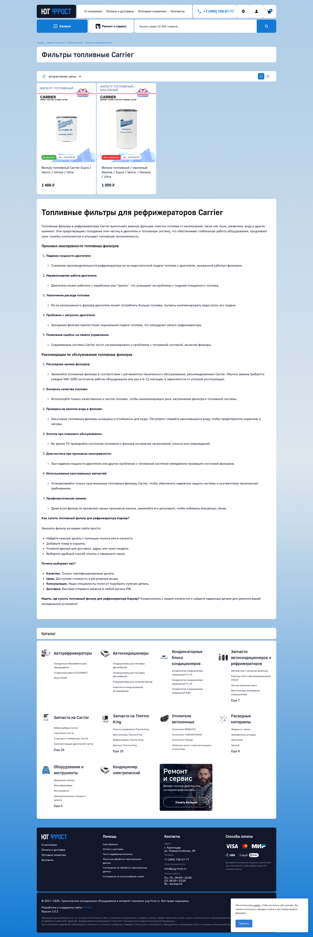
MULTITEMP (60, 677)
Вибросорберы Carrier (66, 727)
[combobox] (196, 26)
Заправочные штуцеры (243, 734)
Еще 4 (58, 805)
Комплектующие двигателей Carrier (74, 743)
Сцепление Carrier (64, 733)
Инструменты (61, 790)
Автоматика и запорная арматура (249, 670)
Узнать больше (186, 802)
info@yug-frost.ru (175, 868)
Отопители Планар (182, 739)
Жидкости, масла (240, 729)
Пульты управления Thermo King (131, 729)
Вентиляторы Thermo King (127, 734)
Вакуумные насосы (64, 780)
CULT (88, 907)
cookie (256, 905)
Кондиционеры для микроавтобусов (132, 681)
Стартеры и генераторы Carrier (71, 738)
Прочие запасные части (244, 685)
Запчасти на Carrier (56, 42)
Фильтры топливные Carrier (98, 42)
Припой (235, 745)
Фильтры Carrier (75, 42)
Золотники (237, 739)
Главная (40, 42)
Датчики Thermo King (125, 745)
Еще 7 (235, 700)
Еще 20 (59, 749)
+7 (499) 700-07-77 (176, 859)
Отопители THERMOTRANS (187, 734)
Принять (244, 923)
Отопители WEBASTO (184, 729)
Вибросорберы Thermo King (128, 739)
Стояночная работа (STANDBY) (70, 672)
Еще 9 (235, 751)
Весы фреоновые (63, 785)
